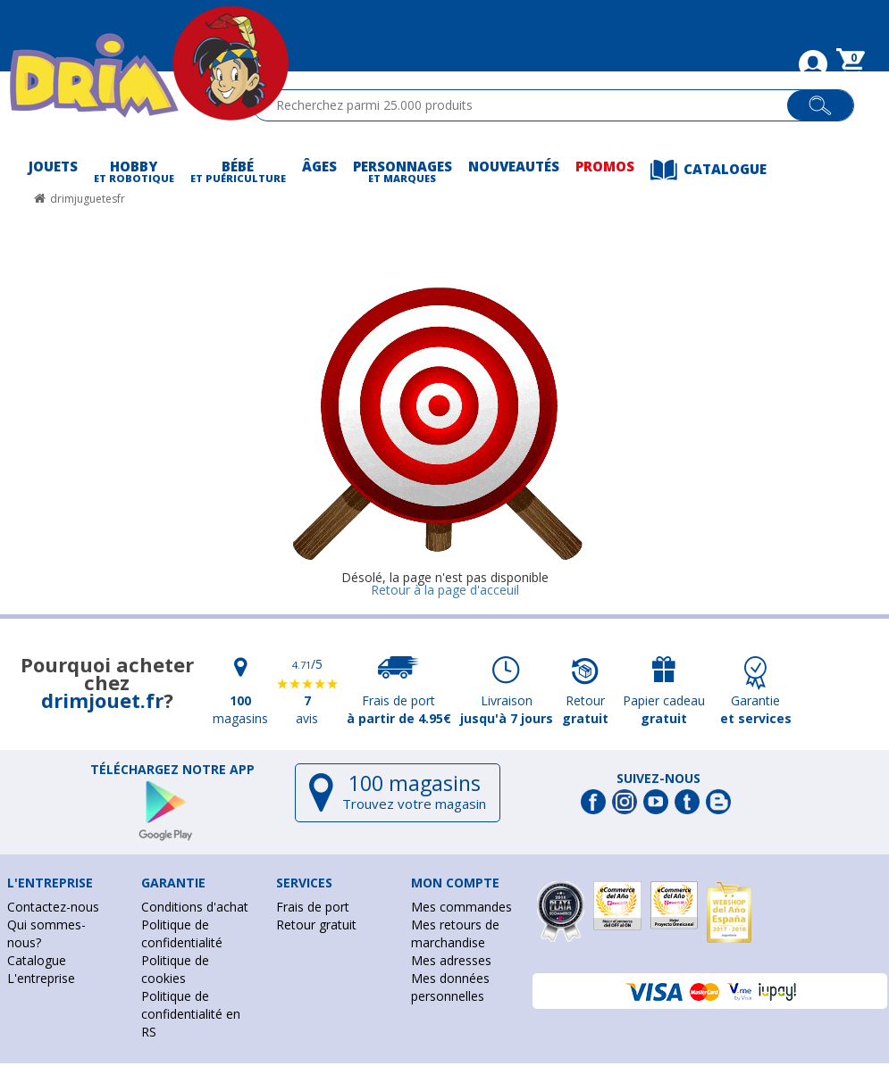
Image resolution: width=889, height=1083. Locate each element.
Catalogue (36, 960)
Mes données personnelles (450, 987)
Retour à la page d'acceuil (445, 589)
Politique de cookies (175, 969)
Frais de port (312, 906)
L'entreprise (41, 978)
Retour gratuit (316, 924)
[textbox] (528, 105)
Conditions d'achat (194, 906)
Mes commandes (461, 906)
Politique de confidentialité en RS (190, 1013)
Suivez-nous (658, 778)
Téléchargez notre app (172, 769)
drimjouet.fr (102, 700)
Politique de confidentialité (181, 933)
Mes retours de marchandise (455, 933)
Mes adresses (451, 960)
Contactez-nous (53, 906)
